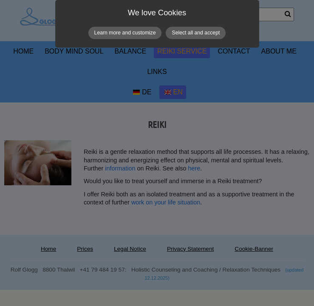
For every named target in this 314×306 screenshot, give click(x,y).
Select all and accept (196, 33)
